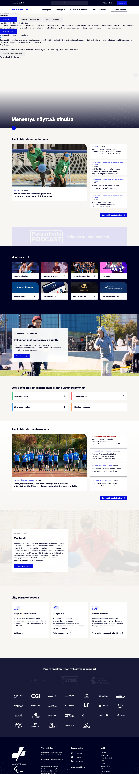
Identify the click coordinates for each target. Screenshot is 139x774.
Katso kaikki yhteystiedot (51, 759)
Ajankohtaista (105, 766)
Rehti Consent (15, 57)
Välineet (103, 764)
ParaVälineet (19, 296)
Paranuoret (107, 276)
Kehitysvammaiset (81, 396)
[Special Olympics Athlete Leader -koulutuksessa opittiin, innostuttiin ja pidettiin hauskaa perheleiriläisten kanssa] (108, 151)
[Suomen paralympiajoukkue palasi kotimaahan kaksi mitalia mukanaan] (108, 484)
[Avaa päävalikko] (119, 10)
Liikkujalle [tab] (19, 333)
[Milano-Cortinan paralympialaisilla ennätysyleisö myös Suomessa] (108, 184)
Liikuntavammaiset (22, 407)
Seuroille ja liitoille (107, 758)
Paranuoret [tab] (32, 333)
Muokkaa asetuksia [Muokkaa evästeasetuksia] (53, 19)
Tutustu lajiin (22, 566)
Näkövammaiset (21, 396)
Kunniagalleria (79, 296)
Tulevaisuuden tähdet (82, 276)
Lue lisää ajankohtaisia (112, 215)
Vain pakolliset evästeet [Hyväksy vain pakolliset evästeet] (29, 19)
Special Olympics (51, 276)
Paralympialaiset (21, 276)
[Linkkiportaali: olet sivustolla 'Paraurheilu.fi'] (17, 3)
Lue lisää (20, 356)
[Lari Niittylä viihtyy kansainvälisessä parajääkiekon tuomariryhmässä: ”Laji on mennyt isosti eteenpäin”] (108, 167)
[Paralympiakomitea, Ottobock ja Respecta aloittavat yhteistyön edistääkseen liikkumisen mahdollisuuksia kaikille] (49, 484)
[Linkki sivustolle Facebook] (84, 753)
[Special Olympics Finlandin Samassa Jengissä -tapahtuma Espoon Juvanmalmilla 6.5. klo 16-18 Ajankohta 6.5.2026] (108, 440)
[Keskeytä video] (135, 75)
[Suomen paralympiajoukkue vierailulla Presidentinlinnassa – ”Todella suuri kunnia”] (108, 200)
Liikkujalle (104, 753)
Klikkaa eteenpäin (14, 128)
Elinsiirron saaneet (81, 407)
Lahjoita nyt (19, 633)
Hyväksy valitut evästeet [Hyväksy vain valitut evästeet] (12, 53)
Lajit (102, 761)
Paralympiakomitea (111, 296)
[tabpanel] (40, 348)
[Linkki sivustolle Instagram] (84, 761)
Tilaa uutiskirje (77, 767)
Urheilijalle (104, 755)
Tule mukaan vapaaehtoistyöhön (106, 633)
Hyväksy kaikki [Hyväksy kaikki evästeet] (8, 19)
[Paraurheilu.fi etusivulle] (20, 10)
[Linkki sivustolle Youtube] (84, 757)
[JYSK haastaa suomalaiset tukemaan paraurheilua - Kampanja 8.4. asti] (108, 469)
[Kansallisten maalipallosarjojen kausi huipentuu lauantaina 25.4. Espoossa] (49, 194)
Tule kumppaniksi (60, 633)
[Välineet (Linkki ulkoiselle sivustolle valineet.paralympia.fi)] (103, 10)
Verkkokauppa (50, 296)
